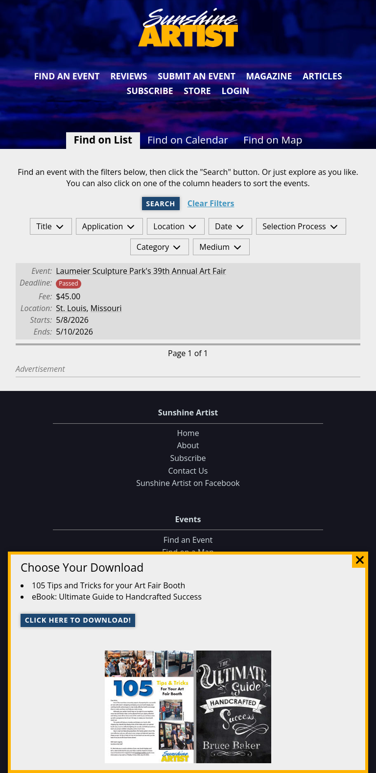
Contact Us (188, 470)
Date (223, 226)
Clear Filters (211, 203)
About (188, 445)
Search (160, 203)
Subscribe (150, 91)
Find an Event (66, 76)
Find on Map (273, 139)
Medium (214, 247)
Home (188, 433)
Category (153, 247)
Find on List (103, 139)
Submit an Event (196, 76)
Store (197, 91)
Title (44, 226)
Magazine (269, 76)
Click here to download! (78, 620)
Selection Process (294, 226)
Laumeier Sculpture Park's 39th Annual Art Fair (141, 271)
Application (102, 226)
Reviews (128, 76)
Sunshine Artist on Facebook (188, 483)
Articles (322, 76)
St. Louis (71, 308)
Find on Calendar (187, 139)
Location (169, 226)
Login (235, 91)
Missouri (106, 308)
